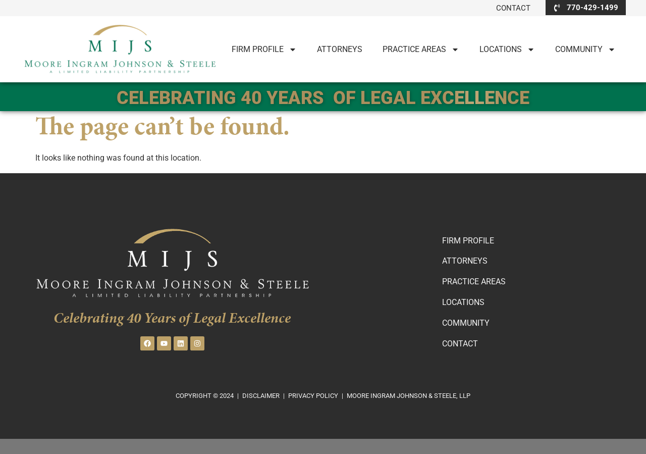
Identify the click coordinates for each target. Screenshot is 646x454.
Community (585, 49)
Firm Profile (264, 49)
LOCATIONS (507, 49)
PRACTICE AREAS (421, 49)
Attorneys (339, 49)
